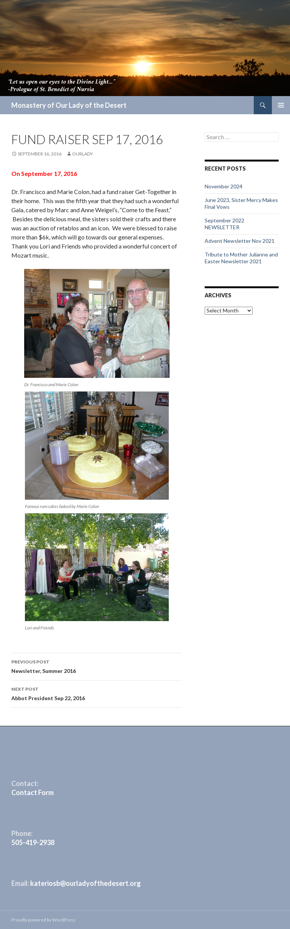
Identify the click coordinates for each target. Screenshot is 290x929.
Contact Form (32, 792)
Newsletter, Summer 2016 (96, 665)
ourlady (82, 154)
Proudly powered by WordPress (43, 920)
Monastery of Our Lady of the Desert (68, 105)
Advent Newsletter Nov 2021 (240, 241)
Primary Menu (281, 105)
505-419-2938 (32, 842)
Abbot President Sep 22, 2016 (96, 693)
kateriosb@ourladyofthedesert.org (85, 883)
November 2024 (223, 186)
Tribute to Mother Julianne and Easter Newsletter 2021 (241, 257)
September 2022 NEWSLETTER (224, 223)
